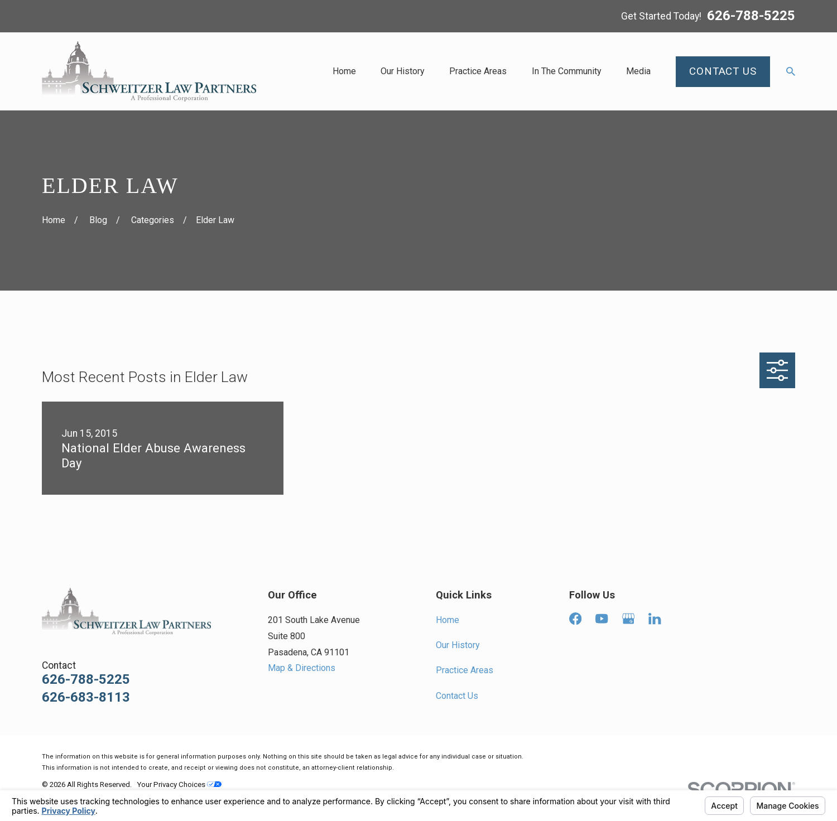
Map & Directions (301, 668)
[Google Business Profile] (628, 618)
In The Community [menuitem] (567, 71)
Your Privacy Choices (179, 784)
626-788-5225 (751, 16)
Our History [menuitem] (403, 71)
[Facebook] (575, 618)
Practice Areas (464, 670)
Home (447, 620)
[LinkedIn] (654, 618)
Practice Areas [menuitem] (478, 71)
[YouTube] (601, 618)
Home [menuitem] (344, 71)
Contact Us (457, 695)
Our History (458, 645)
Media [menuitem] (638, 71)
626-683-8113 (86, 697)
